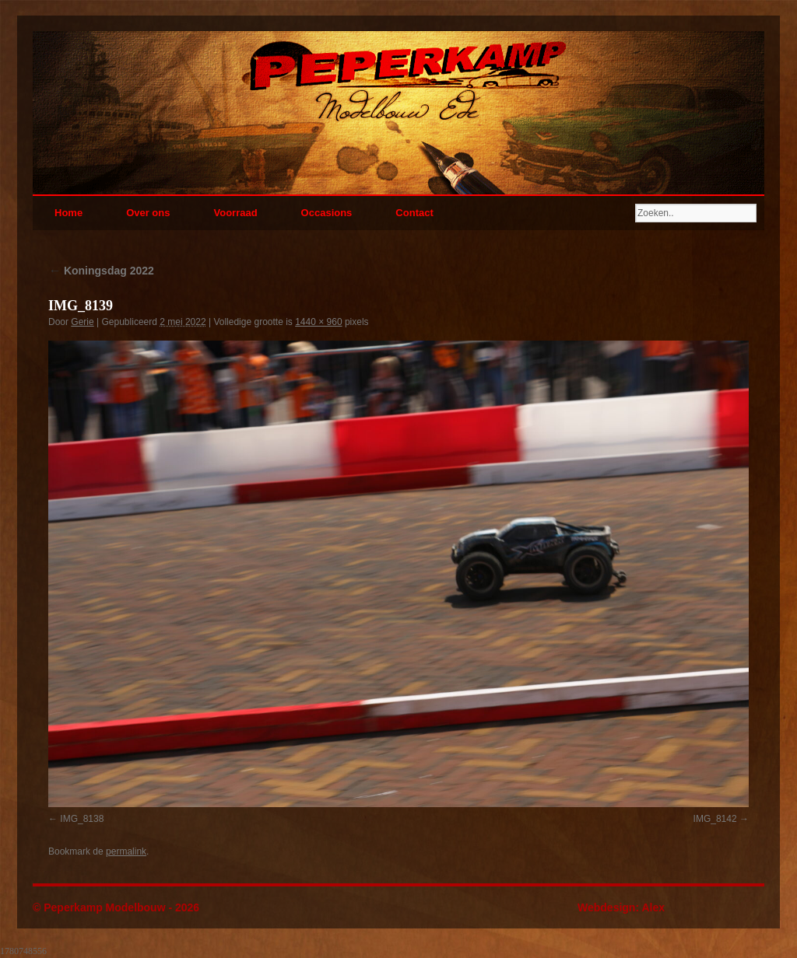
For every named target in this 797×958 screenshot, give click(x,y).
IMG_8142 (715, 818)
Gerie (82, 321)
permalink (126, 851)
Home (68, 213)
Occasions (327, 213)
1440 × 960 (318, 321)
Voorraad (235, 213)
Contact (414, 213)
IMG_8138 (82, 818)
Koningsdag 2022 (101, 270)
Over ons (148, 213)
